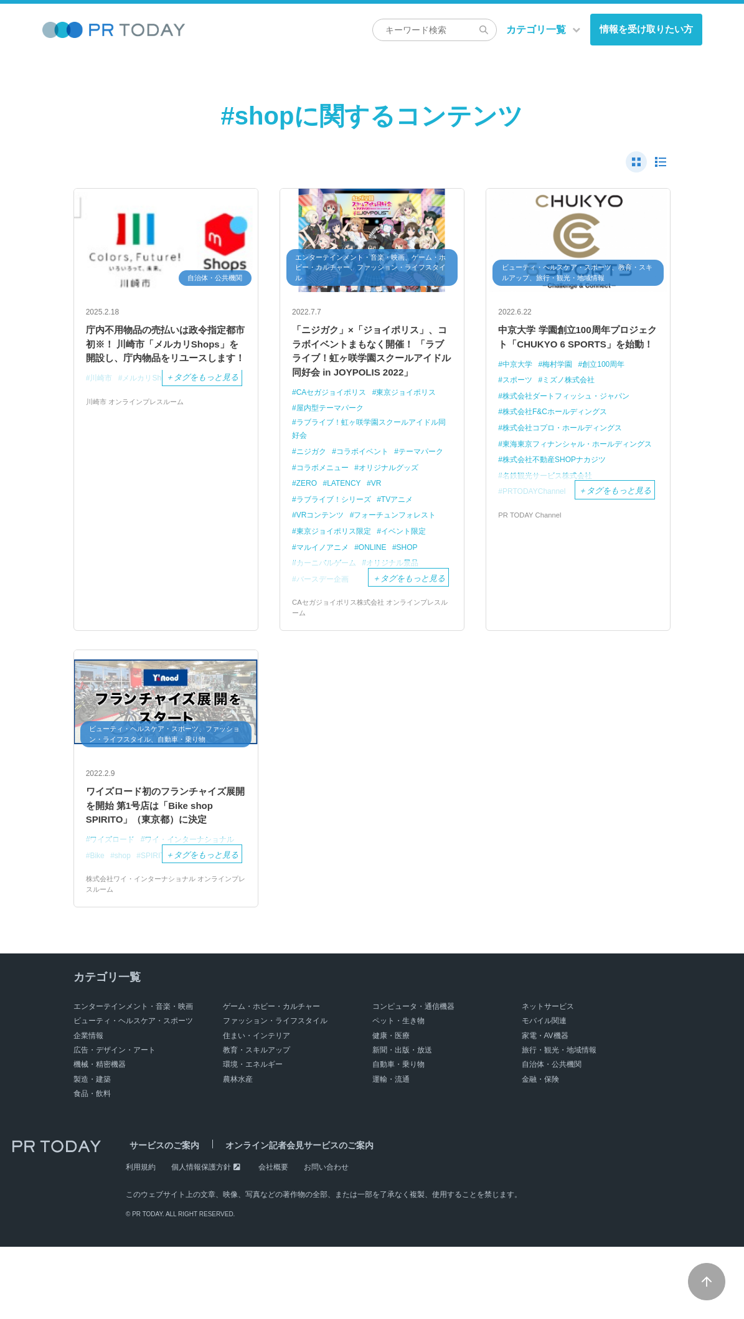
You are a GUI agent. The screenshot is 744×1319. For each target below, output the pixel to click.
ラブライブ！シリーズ (358, 528)
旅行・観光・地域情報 (559, 1122)
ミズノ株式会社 (573, 402)
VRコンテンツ (322, 544)
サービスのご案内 (160, 1217)
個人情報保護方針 (201, 1239)
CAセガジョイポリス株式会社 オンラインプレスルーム (369, 638)
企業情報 (88, 1108)
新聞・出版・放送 (402, 1122)
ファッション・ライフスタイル (275, 1093)
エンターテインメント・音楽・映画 (133, 1078)
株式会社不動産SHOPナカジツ (559, 494)
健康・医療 (391, 1108)
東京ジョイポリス (415, 420)
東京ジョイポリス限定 (336, 560)
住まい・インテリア (256, 1108)
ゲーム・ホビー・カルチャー (271, 1078)
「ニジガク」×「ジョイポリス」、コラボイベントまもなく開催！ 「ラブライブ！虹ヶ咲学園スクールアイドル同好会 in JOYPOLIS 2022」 (371, 365)
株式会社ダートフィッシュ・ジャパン (572, 417)
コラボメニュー (384, 497)
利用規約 (141, 1239)
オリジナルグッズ (328, 513)
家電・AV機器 (545, 1108)
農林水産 (238, 1151)
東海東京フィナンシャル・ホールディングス (573, 472)
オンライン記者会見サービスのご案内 (288, 1217)
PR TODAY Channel (531, 550)
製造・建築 (92, 1151)
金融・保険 (540, 1151)
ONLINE (378, 576)
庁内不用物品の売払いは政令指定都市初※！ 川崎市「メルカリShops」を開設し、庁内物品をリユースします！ (164, 356)
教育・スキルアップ (256, 1122)
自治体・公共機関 (552, 1137)
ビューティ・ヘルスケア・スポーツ (133, 1093)
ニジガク (312, 481)
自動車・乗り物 (398, 1137)
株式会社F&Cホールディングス (559, 433)
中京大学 (519, 386)
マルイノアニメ (324, 576)
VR (302, 528)
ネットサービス (548, 1078)
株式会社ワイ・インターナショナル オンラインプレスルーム (165, 956)
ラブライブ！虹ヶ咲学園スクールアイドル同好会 (367, 458)
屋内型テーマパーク (332, 435)
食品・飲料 (92, 1166)
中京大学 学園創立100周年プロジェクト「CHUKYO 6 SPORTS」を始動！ (576, 348)
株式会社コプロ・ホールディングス (568, 449)
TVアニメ (427, 528)
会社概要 (273, 1239)
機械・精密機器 (99, 1137)
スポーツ (519, 402)
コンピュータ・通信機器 (413, 1078)
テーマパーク (320, 497)
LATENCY (423, 513)
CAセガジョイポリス (334, 420)
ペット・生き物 (398, 1093)
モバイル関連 (544, 1093)
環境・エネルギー (253, 1137)
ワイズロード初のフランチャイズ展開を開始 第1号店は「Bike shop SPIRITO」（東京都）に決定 (164, 848)
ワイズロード (114, 894)
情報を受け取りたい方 (646, 29)
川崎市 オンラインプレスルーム (139, 427)
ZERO (383, 513)
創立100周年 (611, 386)
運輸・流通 (391, 1151)
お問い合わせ (326, 1239)
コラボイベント (367, 481)
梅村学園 (561, 386)
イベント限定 (412, 560)
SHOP (415, 576)
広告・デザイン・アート (114, 1122)
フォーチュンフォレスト (403, 544)
